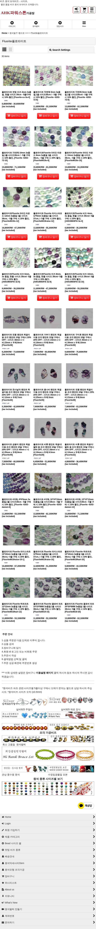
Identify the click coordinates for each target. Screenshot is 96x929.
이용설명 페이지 (44, 672)
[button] (91, 10)
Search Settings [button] (59, 50)
